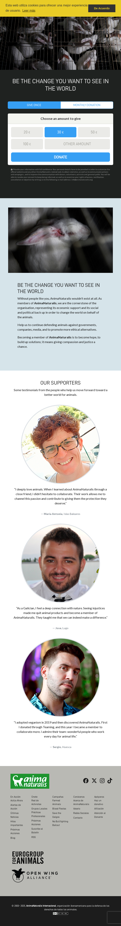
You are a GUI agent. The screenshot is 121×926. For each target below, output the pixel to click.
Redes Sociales (81, 813)
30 (60, 132)
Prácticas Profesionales (38, 814)
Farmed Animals (56, 802)
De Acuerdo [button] (102, 8)
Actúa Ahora (16, 800)
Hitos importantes (16, 823)
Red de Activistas (36, 802)
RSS (33, 837)
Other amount (77, 144)
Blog (12, 838)
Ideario (76, 808)
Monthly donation (86, 105)
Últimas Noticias (14, 815)
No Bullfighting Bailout (60, 823)
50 (94, 132)
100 (27, 144)
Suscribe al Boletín (37, 830)
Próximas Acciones (15, 831)
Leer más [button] (28, 10)
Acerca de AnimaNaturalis (81, 802)
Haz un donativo (98, 802)
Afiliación (99, 808)
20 (27, 132)
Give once (34, 105)
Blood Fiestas (59, 808)
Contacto (77, 817)
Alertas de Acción (15, 807)
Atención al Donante (100, 815)
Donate (60, 157)
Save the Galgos (56, 815)
